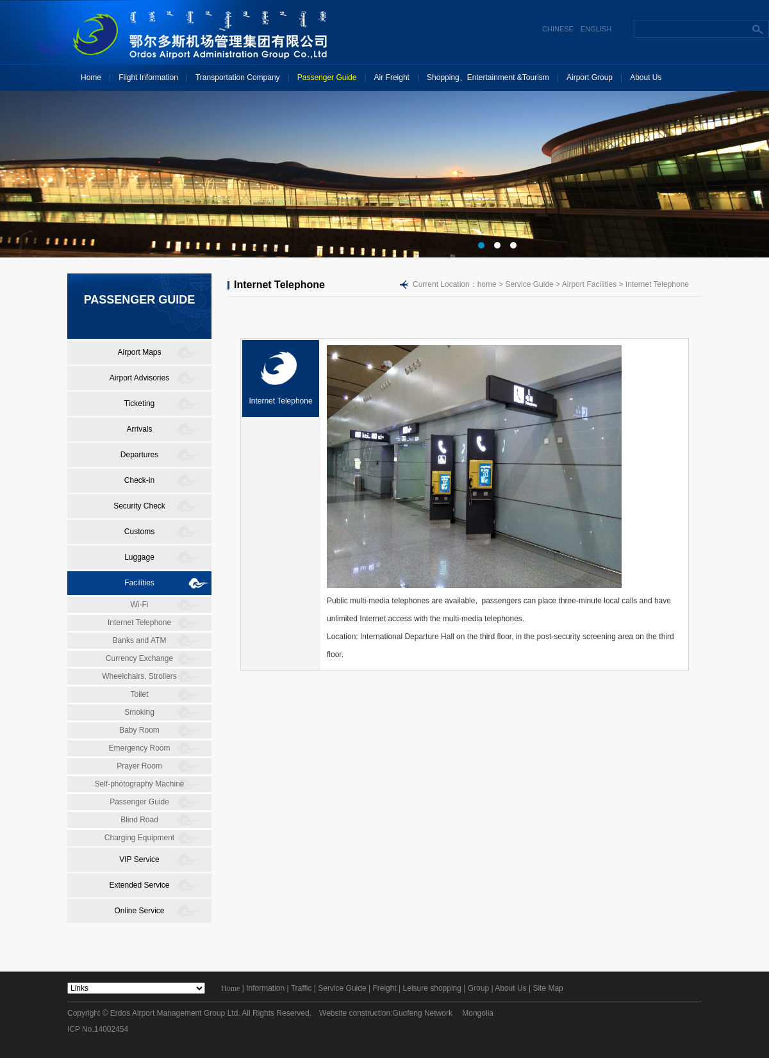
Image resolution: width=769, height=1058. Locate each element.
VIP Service (139, 859)
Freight (384, 988)
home (487, 284)
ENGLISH (596, 29)
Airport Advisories (139, 377)
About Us (645, 77)
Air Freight (391, 77)
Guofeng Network (422, 1013)
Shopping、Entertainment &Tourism (488, 77)
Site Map (548, 988)
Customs (139, 531)
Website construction (354, 1013)
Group (478, 988)
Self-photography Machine (139, 783)
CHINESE (558, 29)
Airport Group (589, 77)
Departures (139, 454)
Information (265, 988)
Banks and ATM (140, 640)
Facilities (139, 582)
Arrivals (139, 429)
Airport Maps (139, 352)
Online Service (139, 910)
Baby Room (139, 730)
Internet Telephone (139, 622)
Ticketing (139, 403)
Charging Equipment (139, 837)
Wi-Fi (140, 604)
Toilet (139, 694)
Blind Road (139, 819)
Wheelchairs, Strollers (139, 676)
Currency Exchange (139, 658)
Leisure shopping (432, 988)
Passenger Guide (327, 77)
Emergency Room (139, 748)
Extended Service (139, 885)
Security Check (139, 505)
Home (91, 77)
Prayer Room (139, 765)
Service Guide (342, 988)
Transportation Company (237, 77)
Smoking (139, 712)
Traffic (301, 988)
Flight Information (148, 77)
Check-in (139, 480)
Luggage (139, 557)
